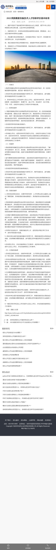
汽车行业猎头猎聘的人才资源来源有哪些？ (17, 394)
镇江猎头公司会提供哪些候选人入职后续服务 (17, 340)
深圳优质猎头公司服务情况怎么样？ (22, 320)
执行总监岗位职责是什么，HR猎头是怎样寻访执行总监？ (21, 387)
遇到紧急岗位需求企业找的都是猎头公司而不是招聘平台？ (22, 344)
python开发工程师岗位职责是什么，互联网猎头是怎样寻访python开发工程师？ (29, 376)
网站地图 (40, 420)
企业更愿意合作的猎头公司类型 (13, 347)
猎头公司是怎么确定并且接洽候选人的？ (16, 358)
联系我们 (48, 420)
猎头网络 (24, 420)
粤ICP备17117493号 (28, 428)
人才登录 (51, 1)
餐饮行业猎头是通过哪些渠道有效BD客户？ (17, 406)
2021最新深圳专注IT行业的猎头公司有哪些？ (25, 322)
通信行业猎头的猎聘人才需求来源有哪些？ (17, 383)
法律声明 (32, 420)
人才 (15, 46)
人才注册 (41, 1)
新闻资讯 (21, 11)
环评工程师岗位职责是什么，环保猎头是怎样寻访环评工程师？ (23, 398)
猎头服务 (16, 420)
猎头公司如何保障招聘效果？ (12, 366)
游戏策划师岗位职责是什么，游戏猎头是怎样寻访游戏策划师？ (23, 409)
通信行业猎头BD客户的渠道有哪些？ (15, 380)
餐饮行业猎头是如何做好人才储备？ (14, 402)
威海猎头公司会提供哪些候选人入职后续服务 (17, 351)
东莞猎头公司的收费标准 (11, 355)
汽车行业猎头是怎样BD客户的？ (13, 391)
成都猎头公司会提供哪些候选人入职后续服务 (17, 362)
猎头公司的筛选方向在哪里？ (12, 332)
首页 (14, 11)
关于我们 (8, 420)
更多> (52, 328)
